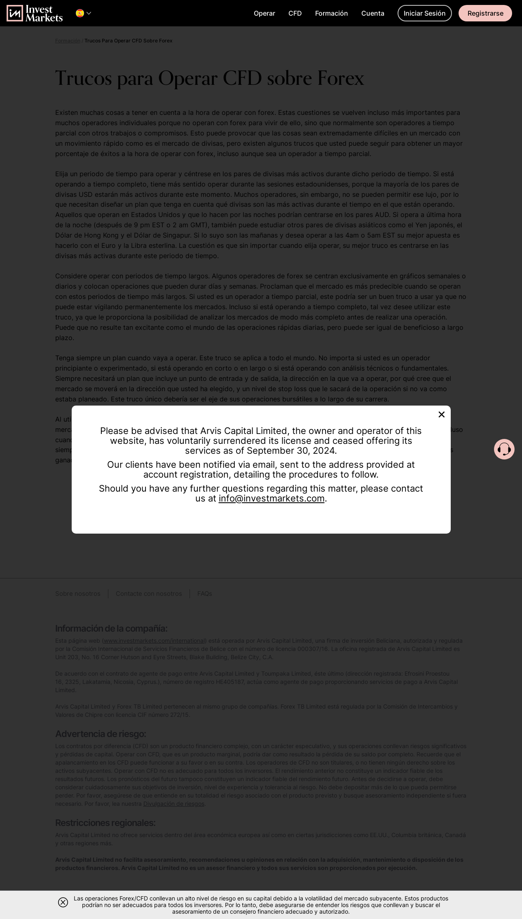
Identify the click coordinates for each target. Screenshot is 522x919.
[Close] (441, 413)
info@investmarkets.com (272, 498)
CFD (295, 13)
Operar (264, 13)
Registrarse (485, 13)
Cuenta (372, 13)
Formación (331, 13)
